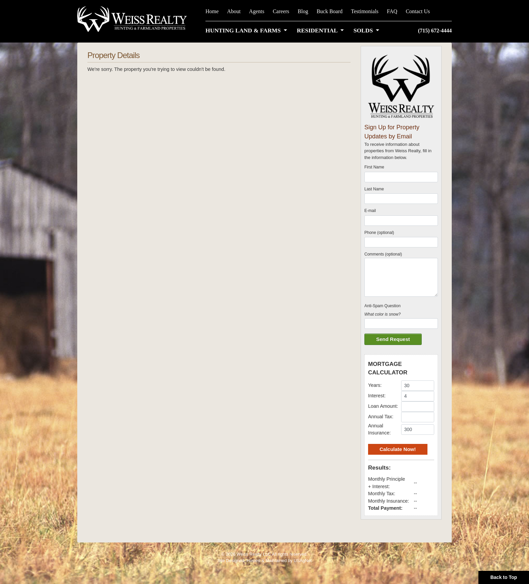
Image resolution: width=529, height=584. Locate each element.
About (234, 11)
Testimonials (365, 11)
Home (212, 11)
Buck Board (329, 11)
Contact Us (418, 11)
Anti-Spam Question (382, 305)
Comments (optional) (383, 254)
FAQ (392, 11)
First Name (374, 167)
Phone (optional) (379, 232)
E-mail (370, 210)
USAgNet (302, 560)
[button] (247, 30)
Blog (303, 11)
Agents (256, 11)
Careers (281, 11)
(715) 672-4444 (435, 30)
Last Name (374, 189)
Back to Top (503, 577)
